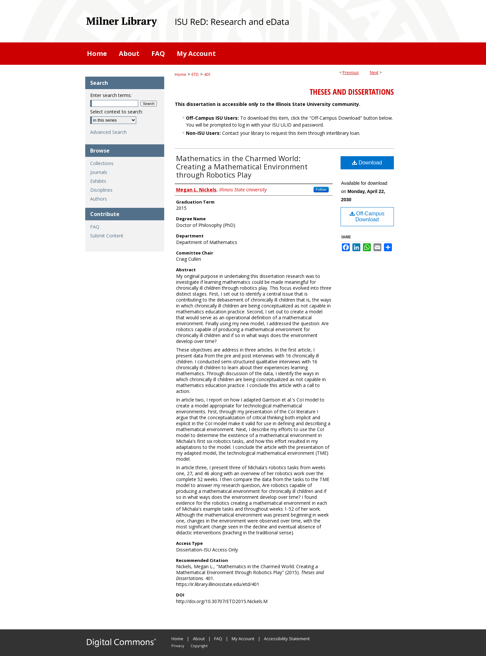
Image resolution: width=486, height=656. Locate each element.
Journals (98, 172)
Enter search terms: (111, 95)
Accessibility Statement (287, 639)
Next (374, 72)
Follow (321, 189)
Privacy (177, 645)
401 (207, 74)
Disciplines (101, 190)
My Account (243, 639)
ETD (195, 74)
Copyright (199, 645)
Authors (98, 199)
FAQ (94, 227)
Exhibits (98, 181)
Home (180, 74)
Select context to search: (116, 112)
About (199, 639)
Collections (102, 163)
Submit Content (106, 235)
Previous (351, 72)
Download (367, 162)
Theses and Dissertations (352, 91)
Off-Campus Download (367, 216)
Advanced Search (108, 132)
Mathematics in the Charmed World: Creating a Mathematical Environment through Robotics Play (242, 166)
